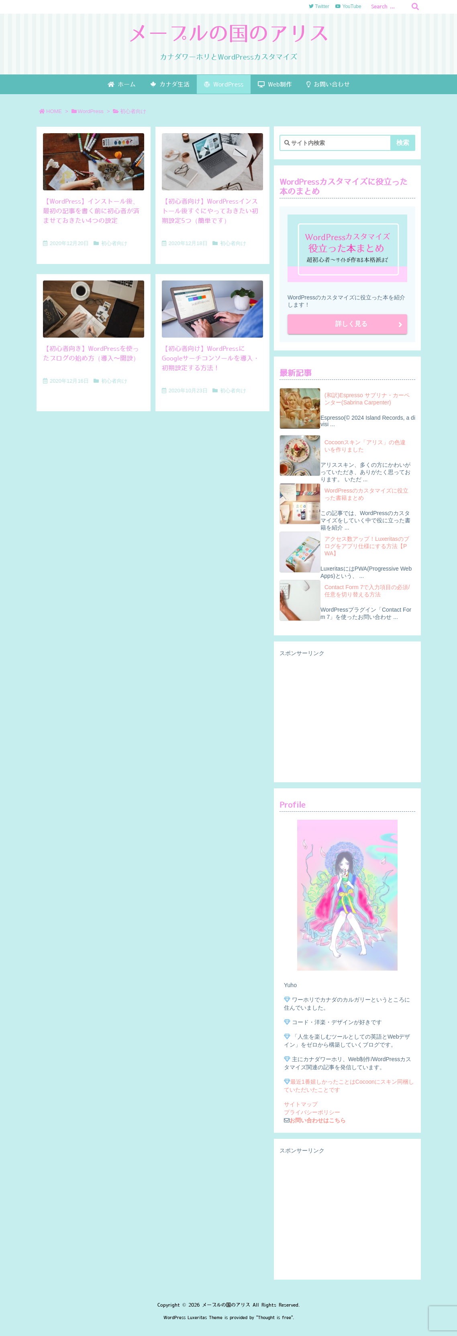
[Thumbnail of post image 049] (93, 309)
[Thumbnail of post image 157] (212, 161)
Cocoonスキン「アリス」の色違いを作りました (365, 446)
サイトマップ (301, 1104)
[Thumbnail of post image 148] (93, 161)
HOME (54, 111)
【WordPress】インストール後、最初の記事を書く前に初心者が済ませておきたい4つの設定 (91, 211)
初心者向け (114, 243)
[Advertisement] (347, 717)
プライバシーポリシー (312, 1112)
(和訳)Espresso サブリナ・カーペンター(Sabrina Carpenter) (367, 399)
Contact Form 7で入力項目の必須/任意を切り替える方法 (367, 591)
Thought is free (274, 1317)
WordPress (91, 111)
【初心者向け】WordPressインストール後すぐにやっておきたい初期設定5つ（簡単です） (210, 211)
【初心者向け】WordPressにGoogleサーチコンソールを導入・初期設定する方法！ (210, 358)
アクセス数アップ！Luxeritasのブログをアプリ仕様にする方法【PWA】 (366, 546)
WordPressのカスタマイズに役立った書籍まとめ (366, 494)
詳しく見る (351, 323)
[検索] (415, 7)
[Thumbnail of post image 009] (212, 309)
